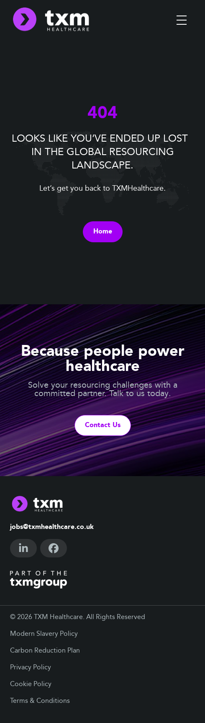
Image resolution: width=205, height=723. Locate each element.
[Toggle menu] (181, 20)
